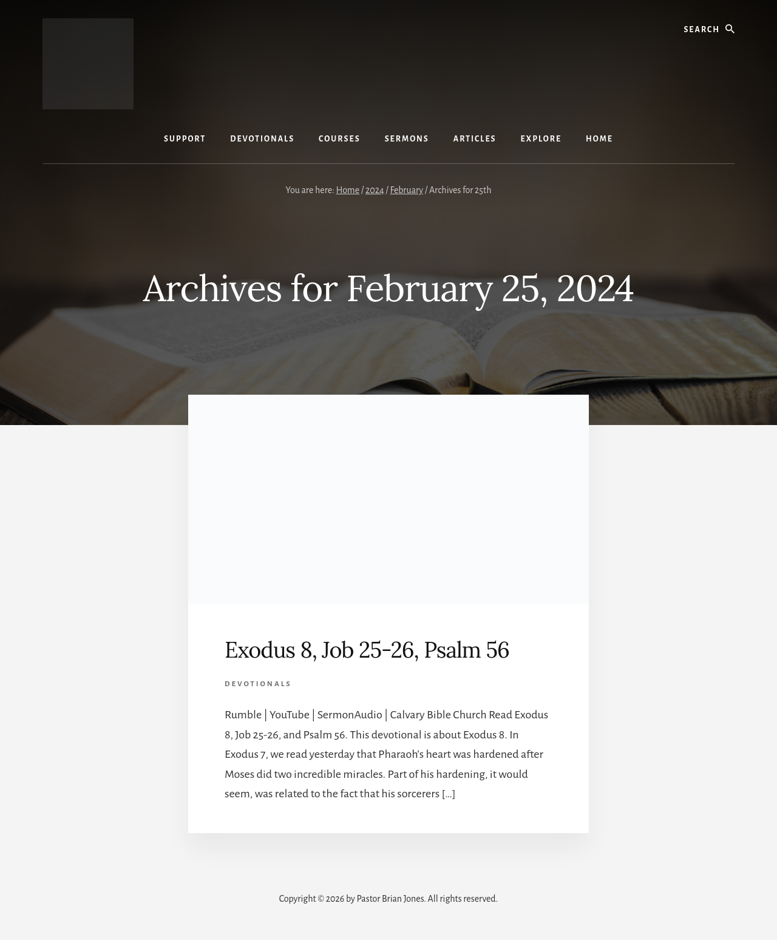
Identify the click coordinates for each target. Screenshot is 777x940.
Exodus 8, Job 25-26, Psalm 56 (367, 650)
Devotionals (258, 684)
